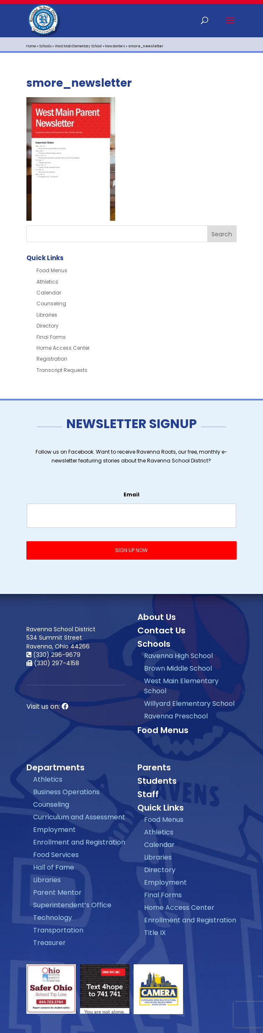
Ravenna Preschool (176, 716)
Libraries (46, 314)
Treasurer (49, 943)
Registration (51, 358)
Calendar (48, 292)
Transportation (58, 930)
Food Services (56, 855)
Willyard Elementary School (189, 703)
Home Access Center (63, 347)
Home (31, 46)
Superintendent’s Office (72, 905)
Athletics (47, 281)
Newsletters (115, 46)
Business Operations (66, 792)
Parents (154, 767)
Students (157, 781)
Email (131, 494)
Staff (148, 794)
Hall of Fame (53, 867)
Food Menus (51, 270)
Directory (47, 325)
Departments (55, 767)
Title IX (155, 932)
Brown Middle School (178, 668)
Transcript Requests (62, 370)
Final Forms (51, 337)
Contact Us (161, 630)
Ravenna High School (178, 656)
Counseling (51, 303)
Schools (45, 46)
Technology (52, 917)
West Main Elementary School (78, 46)
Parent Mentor (57, 892)
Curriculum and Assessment (79, 817)
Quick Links (160, 807)
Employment (54, 829)
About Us (156, 617)
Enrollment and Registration (79, 842)
